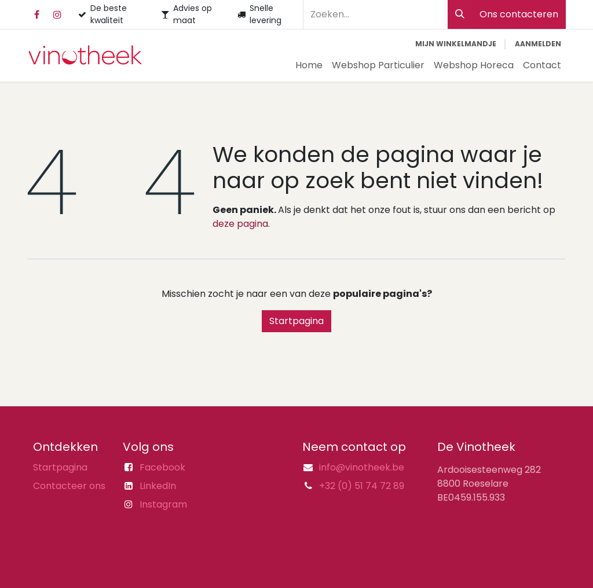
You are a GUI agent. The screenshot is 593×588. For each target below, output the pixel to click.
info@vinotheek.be (361, 467)
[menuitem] (309, 65)
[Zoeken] (460, 14)
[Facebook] (36, 14)
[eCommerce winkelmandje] (456, 44)
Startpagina (296, 321)
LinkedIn (158, 486)
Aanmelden (538, 44)
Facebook (162, 467)
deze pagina (240, 223)
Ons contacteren (518, 14)
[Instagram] (57, 14)
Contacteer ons (69, 486)
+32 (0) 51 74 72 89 (361, 486)
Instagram (163, 504)
